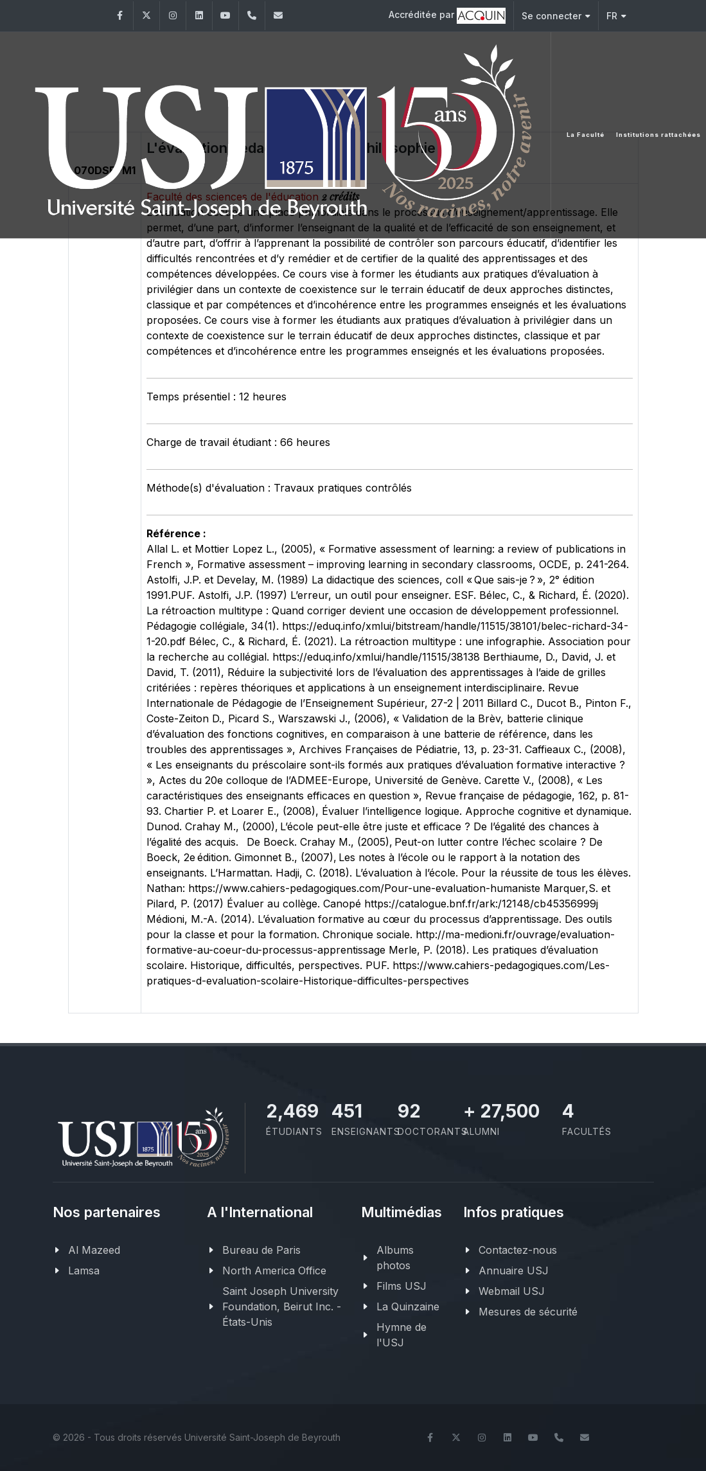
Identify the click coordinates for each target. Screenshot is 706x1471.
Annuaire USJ (514, 1270)
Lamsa (84, 1270)
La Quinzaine (407, 1306)
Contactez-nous (518, 1250)
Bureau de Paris (261, 1250)
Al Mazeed (94, 1250)
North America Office (274, 1270)
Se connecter (556, 15)
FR (616, 15)
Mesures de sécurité (528, 1311)
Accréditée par (447, 16)
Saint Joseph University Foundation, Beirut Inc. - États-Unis (281, 1306)
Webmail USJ (512, 1291)
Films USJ (401, 1285)
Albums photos (395, 1258)
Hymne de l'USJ (401, 1335)
